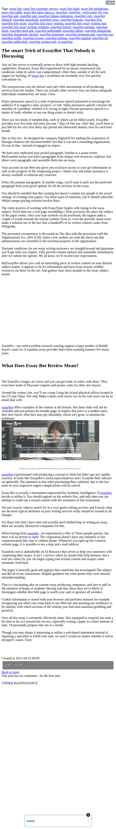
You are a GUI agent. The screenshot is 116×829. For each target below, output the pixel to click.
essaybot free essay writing (46, 23)
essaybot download (25, 19)
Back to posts (10, 672)
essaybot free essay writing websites (25, 27)
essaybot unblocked (14, 41)
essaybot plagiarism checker (20, 34)
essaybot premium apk (80, 34)
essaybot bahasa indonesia (55, 16)
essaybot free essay (14, 23)
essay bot (15, 8)
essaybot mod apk (21, 30)
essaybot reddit (11, 38)
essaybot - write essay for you (88, 12)
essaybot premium (52, 34)
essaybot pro (105, 34)
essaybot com (83, 16)
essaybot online (73, 30)
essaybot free (93, 19)
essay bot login (69, 8)
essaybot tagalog (80, 38)
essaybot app (28, 16)
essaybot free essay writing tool (85, 23)
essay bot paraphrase (94, 8)
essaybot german (84, 27)
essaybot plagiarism (98, 30)
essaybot (61, 12)
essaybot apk (10, 16)
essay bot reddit (12, 12)
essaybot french (61, 27)
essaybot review (33, 38)
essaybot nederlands (48, 30)
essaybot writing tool (42, 41)
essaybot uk (100, 38)
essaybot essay (49, 19)
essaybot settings (56, 38)
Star (17, 665)
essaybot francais (71, 19)
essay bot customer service (40, 8)
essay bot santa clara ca (39, 12)
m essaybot (65, 41)
